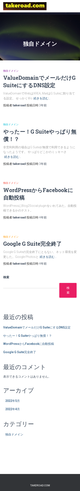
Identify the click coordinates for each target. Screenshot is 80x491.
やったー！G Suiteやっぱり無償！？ (27, 335)
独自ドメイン (11, 70)
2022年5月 (12, 401)
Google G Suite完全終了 (32, 243)
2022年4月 (12, 409)
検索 (6, 277)
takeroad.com (40, 485)
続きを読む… (41, 98)
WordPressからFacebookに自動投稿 (28, 343)
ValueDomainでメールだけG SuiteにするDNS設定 (37, 327)
